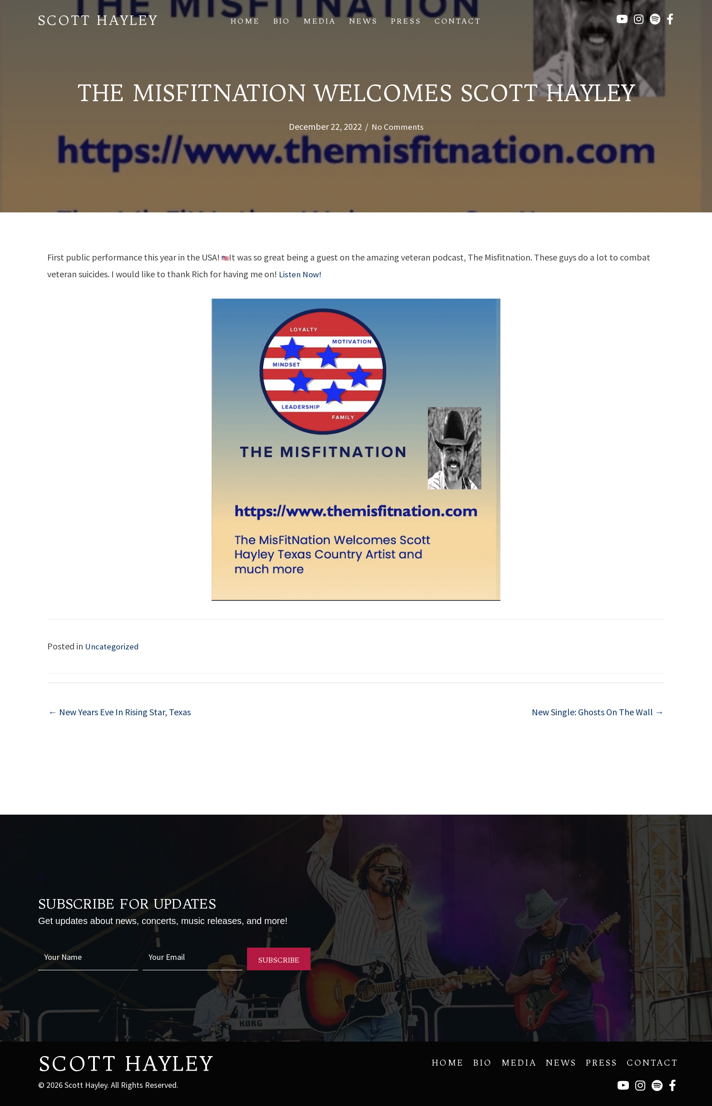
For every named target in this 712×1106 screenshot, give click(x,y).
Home (245, 20)
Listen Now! (301, 273)
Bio (281, 20)
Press (406, 20)
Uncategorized (113, 645)
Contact (458, 20)
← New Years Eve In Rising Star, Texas (119, 711)
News (363, 20)
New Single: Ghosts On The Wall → (598, 711)
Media (319, 20)
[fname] (88, 958)
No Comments (397, 126)
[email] (192, 958)
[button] (279, 958)
